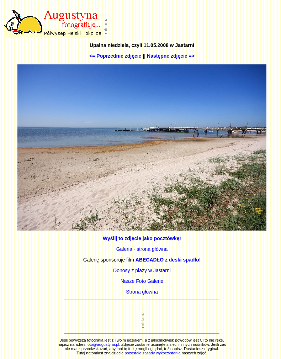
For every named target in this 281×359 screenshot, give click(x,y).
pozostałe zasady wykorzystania (152, 353)
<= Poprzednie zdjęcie (115, 56)
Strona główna (142, 292)
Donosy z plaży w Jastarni (142, 270)
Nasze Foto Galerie (142, 281)
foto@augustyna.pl (102, 344)
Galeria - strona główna (142, 249)
